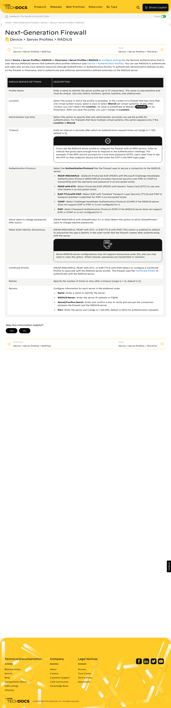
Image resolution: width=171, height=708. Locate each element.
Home (8, 22)
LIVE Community (59, 682)
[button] (169, 566)
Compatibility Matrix (16, 682)
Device (44, 22)
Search (8, 673)
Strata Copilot (155, 7)
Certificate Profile (145, 271)
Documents (84, 682)
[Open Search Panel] (139, 7)
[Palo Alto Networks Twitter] (154, 663)
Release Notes (12, 669)
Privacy (82, 669)
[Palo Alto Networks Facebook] (139, 663)
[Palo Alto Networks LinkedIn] (146, 663)
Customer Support (60, 677)
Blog (7, 677)
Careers (54, 673)
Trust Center (84, 673)
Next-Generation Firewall (25, 22)
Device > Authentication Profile (104, 63)
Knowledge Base (59, 686)
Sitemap (9, 690)
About (53, 669)
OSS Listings (11, 686)
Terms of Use (85, 677)
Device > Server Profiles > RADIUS (67, 22)
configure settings (112, 60)
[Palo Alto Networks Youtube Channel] (161, 663)
